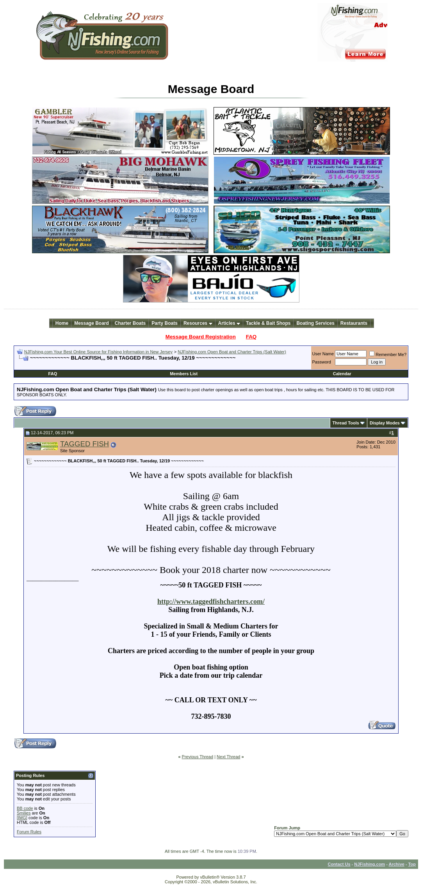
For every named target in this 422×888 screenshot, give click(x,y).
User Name (323, 353)
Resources (197, 323)
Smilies (23, 813)
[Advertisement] (108, 364)
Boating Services (315, 323)
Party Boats (164, 323)
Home (61, 323)
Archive (396, 864)
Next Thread (228, 756)
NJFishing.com (369, 864)
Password (321, 362)
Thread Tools (346, 423)
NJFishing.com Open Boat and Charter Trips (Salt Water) (232, 351)
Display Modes (385, 423)
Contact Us (339, 864)
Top (412, 864)
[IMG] (22, 817)
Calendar (342, 373)
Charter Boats (130, 323)
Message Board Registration (201, 337)
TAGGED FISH (84, 444)
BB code (25, 808)
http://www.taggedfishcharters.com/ (211, 601)
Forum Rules (29, 831)
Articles (229, 323)
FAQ (251, 337)
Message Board (91, 323)
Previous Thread (198, 756)
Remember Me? (387, 354)
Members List (184, 373)
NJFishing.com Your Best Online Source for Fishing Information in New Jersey (98, 351)
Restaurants (353, 323)
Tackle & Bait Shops (268, 323)
